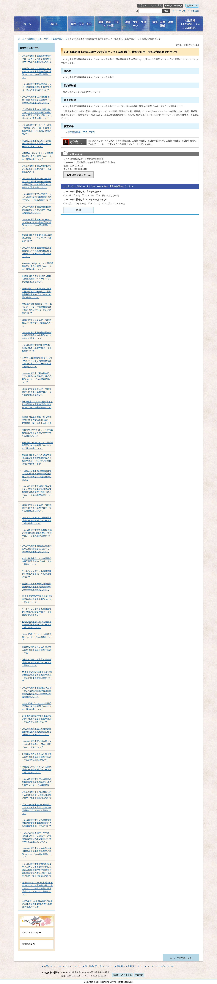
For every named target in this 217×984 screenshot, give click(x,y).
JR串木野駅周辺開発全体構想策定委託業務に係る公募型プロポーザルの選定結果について (37, 719)
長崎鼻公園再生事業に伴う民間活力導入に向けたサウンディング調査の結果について (36, 279)
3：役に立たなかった (109, 195)
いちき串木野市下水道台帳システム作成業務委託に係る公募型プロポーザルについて (36, 744)
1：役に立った (73, 195)
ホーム (21, 39)
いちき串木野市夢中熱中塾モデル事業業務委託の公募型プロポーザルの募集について (36, 335)
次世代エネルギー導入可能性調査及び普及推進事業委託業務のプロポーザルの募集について (36, 586)
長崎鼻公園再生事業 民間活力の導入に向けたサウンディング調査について (37, 238)
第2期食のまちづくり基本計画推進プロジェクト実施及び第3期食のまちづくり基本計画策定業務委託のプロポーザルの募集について (37, 888)
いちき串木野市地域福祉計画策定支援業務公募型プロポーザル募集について (36, 169)
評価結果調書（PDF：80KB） (82, 132)
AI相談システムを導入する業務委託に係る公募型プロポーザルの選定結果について (36, 769)
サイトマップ (179, 11)
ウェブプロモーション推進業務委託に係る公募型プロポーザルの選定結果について (36, 520)
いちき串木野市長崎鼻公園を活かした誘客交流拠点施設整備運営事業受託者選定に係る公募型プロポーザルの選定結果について (36, 492)
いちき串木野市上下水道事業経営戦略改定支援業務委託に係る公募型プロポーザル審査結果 (36, 782)
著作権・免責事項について (129, 966)
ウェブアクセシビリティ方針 (160, 966)
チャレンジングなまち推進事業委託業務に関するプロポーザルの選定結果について (36, 612)
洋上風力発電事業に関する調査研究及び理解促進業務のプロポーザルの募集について (36, 143)
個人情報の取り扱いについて (98, 966)
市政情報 (31, 39)
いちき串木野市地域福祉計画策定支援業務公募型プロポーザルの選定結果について (36, 210)
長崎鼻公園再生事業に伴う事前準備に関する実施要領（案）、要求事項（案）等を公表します (36, 420)
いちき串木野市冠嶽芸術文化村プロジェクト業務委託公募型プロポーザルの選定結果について (36, 59)
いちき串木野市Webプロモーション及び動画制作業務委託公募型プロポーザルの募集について (37, 197)
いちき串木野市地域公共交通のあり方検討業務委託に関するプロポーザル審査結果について (36, 549)
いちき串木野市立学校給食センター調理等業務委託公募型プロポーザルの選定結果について (36, 87)
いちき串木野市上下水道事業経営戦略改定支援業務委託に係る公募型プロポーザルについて (36, 731)
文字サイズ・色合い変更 (150, 5)
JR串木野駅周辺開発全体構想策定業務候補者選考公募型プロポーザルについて (37, 599)
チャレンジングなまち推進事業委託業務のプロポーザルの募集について (36, 574)
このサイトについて (70, 966)
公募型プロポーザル (60, 39)
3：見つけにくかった (115, 203)
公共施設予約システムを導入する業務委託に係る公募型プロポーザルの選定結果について (36, 757)
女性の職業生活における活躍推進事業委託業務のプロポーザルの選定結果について (36, 624)
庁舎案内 (139, 975)
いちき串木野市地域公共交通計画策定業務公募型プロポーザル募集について (36, 348)
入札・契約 (43, 39)
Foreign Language (173, 5)
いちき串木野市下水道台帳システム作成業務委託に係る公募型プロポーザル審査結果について (36, 795)
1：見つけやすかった (76, 203)
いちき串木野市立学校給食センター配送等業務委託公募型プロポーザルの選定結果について (36, 100)
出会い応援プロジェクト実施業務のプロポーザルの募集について (36, 323)
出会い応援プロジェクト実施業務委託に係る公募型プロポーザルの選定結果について (36, 392)
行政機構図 (193, 11)
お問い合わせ (50, 966)
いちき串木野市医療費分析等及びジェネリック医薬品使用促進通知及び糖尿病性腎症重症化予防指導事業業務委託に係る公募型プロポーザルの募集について (36, 870)
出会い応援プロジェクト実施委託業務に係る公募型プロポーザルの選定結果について (36, 706)
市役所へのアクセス (122, 975)
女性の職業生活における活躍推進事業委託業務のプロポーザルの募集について (36, 561)
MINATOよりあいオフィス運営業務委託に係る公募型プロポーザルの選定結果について (37, 156)
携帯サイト (192, 5)
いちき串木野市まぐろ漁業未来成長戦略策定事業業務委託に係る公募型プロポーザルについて (36, 823)
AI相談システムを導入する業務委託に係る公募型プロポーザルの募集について (36, 662)
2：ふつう (89, 195)
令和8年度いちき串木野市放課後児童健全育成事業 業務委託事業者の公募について (37, 904)
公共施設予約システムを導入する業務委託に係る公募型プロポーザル (36, 650)
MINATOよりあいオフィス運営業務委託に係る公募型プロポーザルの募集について (37, 433)
